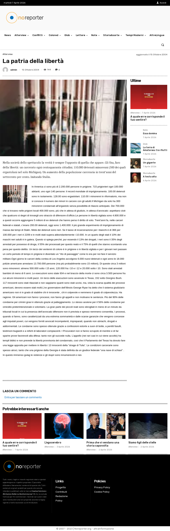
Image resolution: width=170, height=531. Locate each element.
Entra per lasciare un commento (23, 397)
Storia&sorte (149, 159)
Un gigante (149, 162)
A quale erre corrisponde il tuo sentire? (20, 444)
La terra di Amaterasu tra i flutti (155, 148)
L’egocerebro (53, 442)
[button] (162, 44)
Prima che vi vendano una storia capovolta (102, 444)
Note (145, 130)
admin (13, 70)
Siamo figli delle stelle (142, 442)
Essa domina (150, 133)
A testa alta (150, 176)
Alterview (8, 54)
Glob (145, 144)
